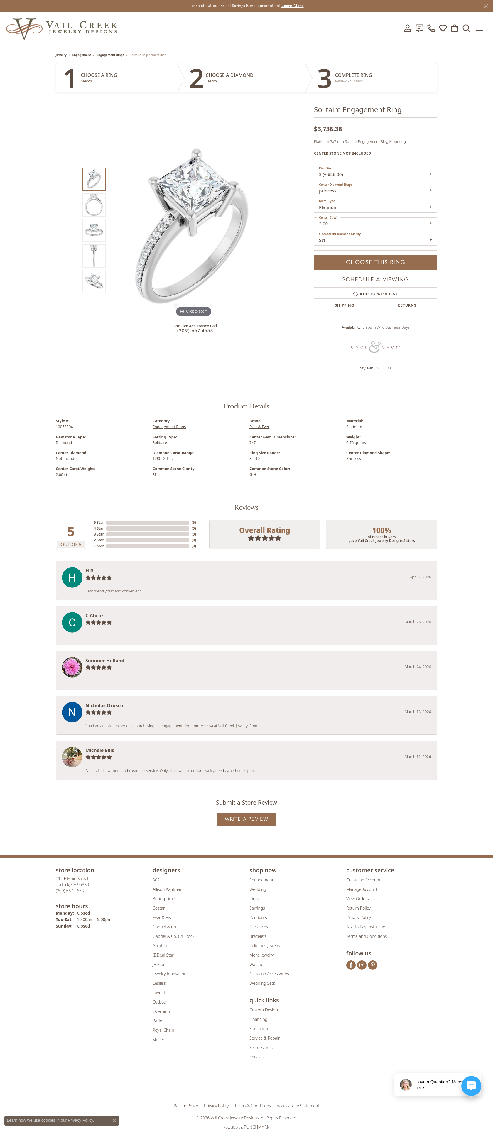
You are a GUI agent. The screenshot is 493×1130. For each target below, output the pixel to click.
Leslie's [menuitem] (159, 983)
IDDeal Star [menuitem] (163, 955)
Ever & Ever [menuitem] (163, 917)
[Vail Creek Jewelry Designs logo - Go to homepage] (61, 28)
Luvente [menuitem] (160, 992)
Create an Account (363, 880)
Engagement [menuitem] (261, 880)
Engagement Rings (110, 55)
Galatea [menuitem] (160, 945)
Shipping (344, 306)
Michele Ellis (99, 750)
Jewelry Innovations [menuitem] (170, 974)
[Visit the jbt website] (295, 1085)
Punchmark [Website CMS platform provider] (256, 1127)
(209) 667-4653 (195, 331)
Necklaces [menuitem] (258, 927)
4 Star (99, 528)
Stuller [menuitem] (158, 1039)
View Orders (357, 898)
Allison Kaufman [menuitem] (168, 889)
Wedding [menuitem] (257, 889)
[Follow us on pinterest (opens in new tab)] (372, 965)
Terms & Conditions (252, 1106)
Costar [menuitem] (159, 908)
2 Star (99, 540)
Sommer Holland (104, 660)
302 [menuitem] (156, 880)
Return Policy (358, 908)
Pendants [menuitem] (258, 917)
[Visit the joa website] (226, 1085)
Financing (258, 1019)
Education (258, 1028)
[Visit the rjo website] (248, 1085)
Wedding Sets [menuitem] (262, 983)
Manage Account (362, 889)
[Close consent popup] (114, 1120)
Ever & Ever (259, 426)
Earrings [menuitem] (257, 908)
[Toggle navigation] (481, 28)
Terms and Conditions (366, 936)
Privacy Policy (358, 917)
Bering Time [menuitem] (164, 898)
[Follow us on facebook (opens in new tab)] (351, 965)
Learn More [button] (292, 6)
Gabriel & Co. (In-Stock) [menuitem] (174, 936)
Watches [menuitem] (257, 964)
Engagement (81, 55)
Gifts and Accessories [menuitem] (269, 974)
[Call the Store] (70, 890)
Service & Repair (264, 1038)
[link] (419, 28)
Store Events (261, 1047)
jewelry (61, 55)
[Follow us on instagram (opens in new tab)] (362, 965)
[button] (408, 28)
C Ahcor (94, 615)
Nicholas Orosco (104, 705)
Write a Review (247, 819)
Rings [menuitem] (254, 898)
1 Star (99, 545)
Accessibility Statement (298, 1106)
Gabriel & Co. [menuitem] (165, 927)
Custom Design (263, 1010)
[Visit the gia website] (200, 1085)
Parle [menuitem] (157, 1020)
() (194, 522)
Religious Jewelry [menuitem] (264, 945)
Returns (407, 306)
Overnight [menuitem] (162, 1011)
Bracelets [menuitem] (257, 936)
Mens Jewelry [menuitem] (261, 955)
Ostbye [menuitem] (159, 1002)
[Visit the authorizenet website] (271, 1085)
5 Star (99, 522)
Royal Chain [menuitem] (163, 1030)
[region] (194, 230)
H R (89, 570)
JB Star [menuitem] (159, 964)
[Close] (485, 6)
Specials (256, 1057)
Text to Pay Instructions (368, 927)
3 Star (99, 534)
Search (86, 81)
